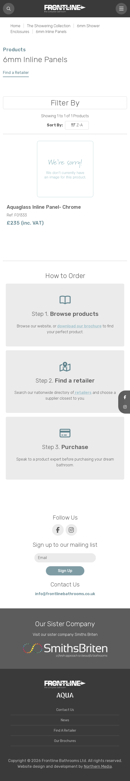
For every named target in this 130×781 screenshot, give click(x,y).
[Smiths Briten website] (65, 650)
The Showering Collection (48, 26)
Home (15, 26)
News (65, 720)
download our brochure (79, 326)
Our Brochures (65, 741)
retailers (83, 392)
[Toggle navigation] (121, 8)
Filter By (65, 102)
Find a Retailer (16, 72)
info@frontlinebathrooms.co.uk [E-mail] (65, 594)
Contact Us (65, 710)
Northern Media (98, 766)
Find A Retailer (65, 731)
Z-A (77, 125)
